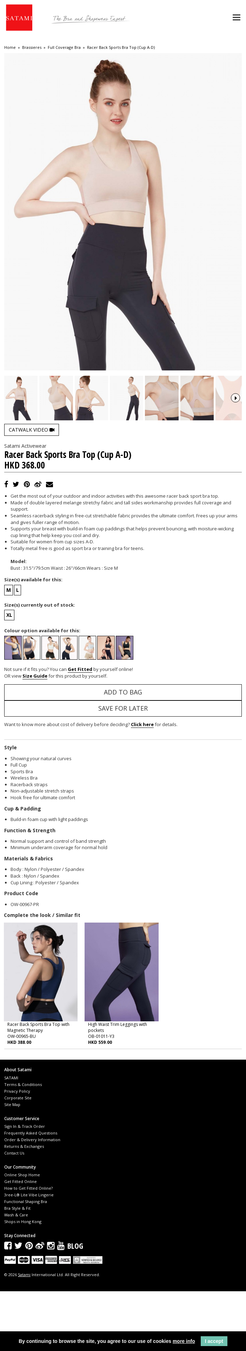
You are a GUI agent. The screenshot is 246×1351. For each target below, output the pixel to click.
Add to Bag (123, 751)
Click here (142, 784)
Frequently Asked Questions (30, 1192)
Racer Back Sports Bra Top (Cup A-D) (121, 47)
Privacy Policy (17, 1150)
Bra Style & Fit (17, 1267)
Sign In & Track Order (24, 1185)
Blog (75, 1305)
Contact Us (14, 1212)
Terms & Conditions (23, 1143)
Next (235, 427)
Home (10, 47)
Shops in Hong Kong (22, 1281)
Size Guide (34, 735)
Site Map (12, 1163)
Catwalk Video (31, 489)
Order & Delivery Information (32, 1199)
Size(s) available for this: (33, 639)
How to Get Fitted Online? (28, 1247)
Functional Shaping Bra (25, 1260)
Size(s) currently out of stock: (39, 664)
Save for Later (123, 767)
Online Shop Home (22, 1234)
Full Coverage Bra (64, 47)
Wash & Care (16, 1274)
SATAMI (11, 1137)
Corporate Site (18, 1157)
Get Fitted (80, 728)
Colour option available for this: (42, 690)
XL (9, 674)
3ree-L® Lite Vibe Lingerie (29, 1254)
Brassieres (31, 47)
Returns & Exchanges (24, 1205)
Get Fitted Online (20, 1240)
